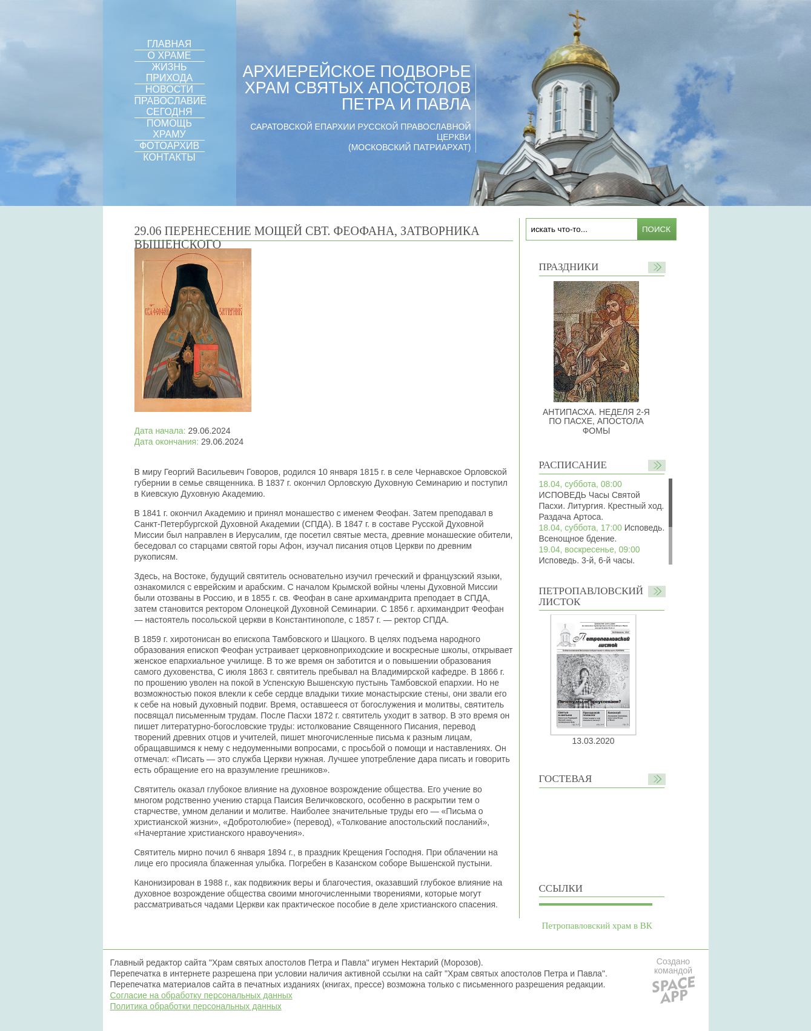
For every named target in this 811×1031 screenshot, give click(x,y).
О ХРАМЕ (169, 55)
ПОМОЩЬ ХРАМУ (169, 128)
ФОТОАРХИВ (169, 146)
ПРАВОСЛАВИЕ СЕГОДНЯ (170, 106)
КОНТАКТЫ (169, 157)
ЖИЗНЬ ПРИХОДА (169, 72)
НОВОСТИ (169, 89)
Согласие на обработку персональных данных (201, 995)
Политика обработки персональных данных (196, 1006)
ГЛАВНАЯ (169, 44)
